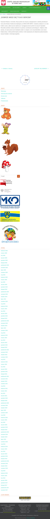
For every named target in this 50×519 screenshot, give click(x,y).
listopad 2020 (4, 400)
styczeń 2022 (4, 369)
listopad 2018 (4, 458)
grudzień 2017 (4, 482)
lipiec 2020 (3, 410)
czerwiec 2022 (4, 357)
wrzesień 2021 (4, 378)
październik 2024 (5, 291)
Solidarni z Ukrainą (6, 68)
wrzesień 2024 (4, 294)
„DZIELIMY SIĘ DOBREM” (41, 68)
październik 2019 (5, 432)
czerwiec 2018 (4, 468)
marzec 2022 (4, 364)
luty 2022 (3, 366)
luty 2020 (3, 422)
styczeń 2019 (4, 453)
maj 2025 (3, 274)
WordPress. (33, 517)
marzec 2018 (4, 475)
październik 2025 (5, 265)
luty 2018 (3, 478)
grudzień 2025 (4, 260)
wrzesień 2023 (4, 323)
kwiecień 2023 (4, 335)
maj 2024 (3, 303)
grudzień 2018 (4, 456)
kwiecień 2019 (4, 446)
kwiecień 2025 (4, 277)
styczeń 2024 (4, 313)
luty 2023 (3, 340)
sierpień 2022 (4, 354)
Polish (37, 1)
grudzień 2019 (4, 427)
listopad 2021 (4, 374)
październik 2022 (5, 349)
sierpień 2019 (4, 436)
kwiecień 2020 (4, 417)
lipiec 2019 (3, 439)
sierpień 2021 (4, 381)
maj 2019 (3, 444)
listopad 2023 (4, 318)
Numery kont (4, 96)
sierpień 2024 (4, 296)
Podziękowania (4, 100)
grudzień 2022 (4, 345)
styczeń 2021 (4, 395)
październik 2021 (5, 376)
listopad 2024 (4, 289)
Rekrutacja (3, 91)
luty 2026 (3, 255)
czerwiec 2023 (4, 330)
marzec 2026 (4, 253)
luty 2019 (3, 451)
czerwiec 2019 (4, 441)
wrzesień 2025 (4, 267)
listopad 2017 (4, 485)
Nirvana (28, 517)
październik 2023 (5, 320)
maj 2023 (3, 332)
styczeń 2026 (4, 257)
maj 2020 (3, 415)
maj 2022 (3, 359)
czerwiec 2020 (4, 412)
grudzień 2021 (4, 371)
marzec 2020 (4, 419)
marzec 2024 (4, 308)
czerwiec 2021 (4, 383)
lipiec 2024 (3, 299)
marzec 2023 (4, 337)
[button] (48, 8)
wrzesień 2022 (4, 352)
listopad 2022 (4, 347)
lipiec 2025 (3, 270)
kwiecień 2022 (4, 361)
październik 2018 (5, 461)
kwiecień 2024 (4, 306)
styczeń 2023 (4, 342)
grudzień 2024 (4, 287)
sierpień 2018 (4, 465)
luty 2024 (3, 311)
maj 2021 (3, 386)
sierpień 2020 (4, 407)
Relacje (4, 14)
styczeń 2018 (4, 480)
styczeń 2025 (4, 284)
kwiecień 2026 (4, 250)
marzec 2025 (4, 279)
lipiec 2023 (3, 328)
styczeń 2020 (4, 424)
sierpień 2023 (4, 325)
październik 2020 (5, 403)
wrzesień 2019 (4, 434)
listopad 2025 (4, 262)
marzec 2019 (4, 449)
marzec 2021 (4, 391)
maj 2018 (3, 470)
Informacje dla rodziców (6, 93)
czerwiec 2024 (4, 301)
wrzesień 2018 (4, 463)
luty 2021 (3, 393)
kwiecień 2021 (4, 388)
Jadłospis (3, 98)
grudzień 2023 (4, 316)
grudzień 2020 (4, 398)
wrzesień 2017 (4, 490)
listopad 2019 (4, 429)
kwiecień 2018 (4, 473)
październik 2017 (5, 487)
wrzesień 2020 (4, 405)
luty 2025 (3, 282)
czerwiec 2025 (4, 272)
